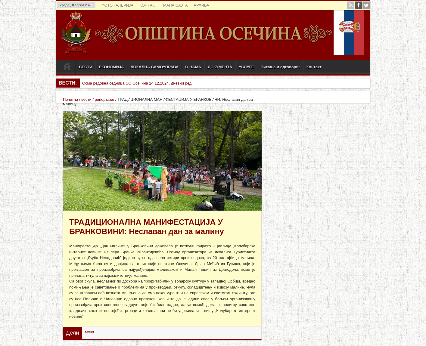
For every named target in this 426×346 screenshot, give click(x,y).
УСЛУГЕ (246, 67)
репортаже (104, 99)
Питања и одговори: (280, 67)
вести (86, 99)
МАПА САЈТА (175, 5)
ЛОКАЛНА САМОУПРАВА (154, 67)
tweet (89, 332)
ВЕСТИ (85, 67)
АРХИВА (201, 5)
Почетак (67, 68)
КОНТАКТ (148, 5)
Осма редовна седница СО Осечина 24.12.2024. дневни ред (136, 83)
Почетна (70, 99)
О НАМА (193, 67)
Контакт (314, 67)
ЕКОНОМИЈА (111, 67)
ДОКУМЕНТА (220, 67)
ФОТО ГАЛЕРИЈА (117, 5)
